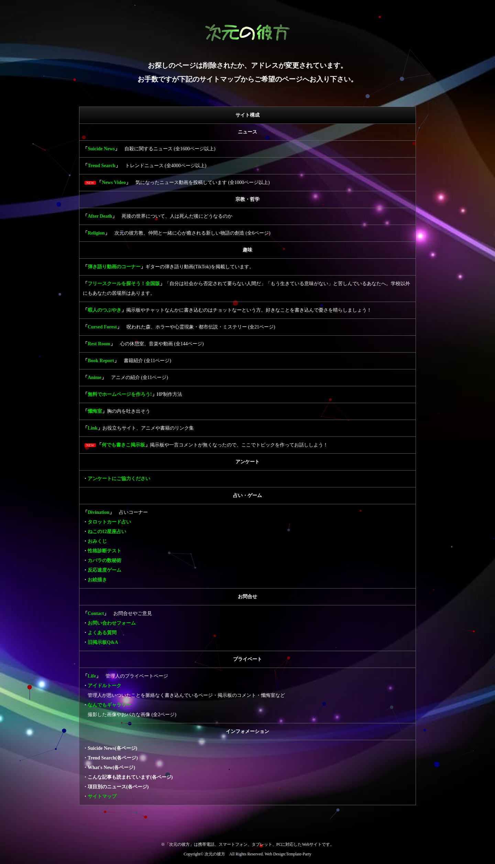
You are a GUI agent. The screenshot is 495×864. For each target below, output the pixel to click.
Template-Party (298, 854)
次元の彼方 (215, 854)
